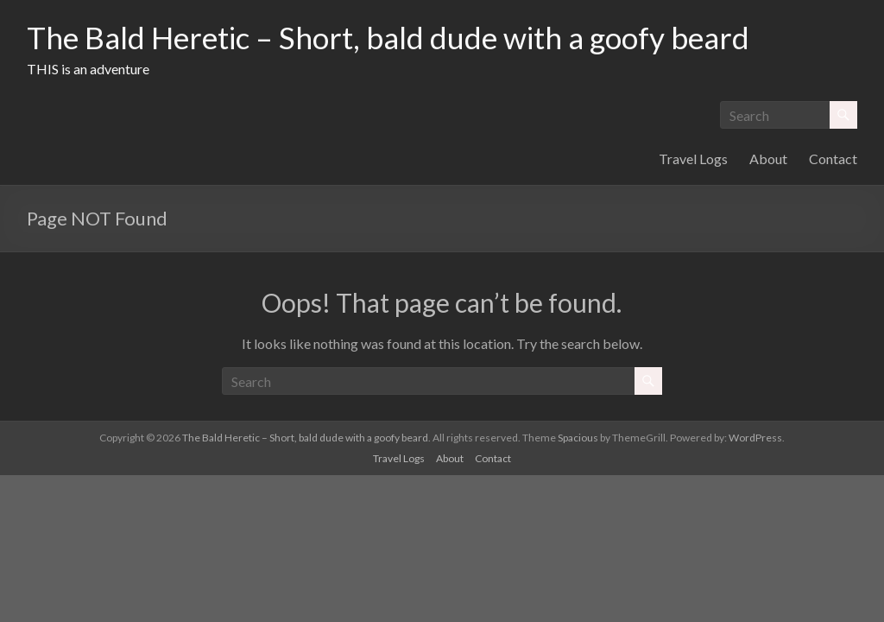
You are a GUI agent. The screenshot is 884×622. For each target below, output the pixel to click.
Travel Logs (693, 158)
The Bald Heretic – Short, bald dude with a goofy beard (397, 37)
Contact (833, 158)
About (768, 158)
